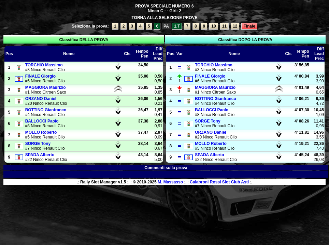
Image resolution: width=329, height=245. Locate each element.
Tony (38, 143)
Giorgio (40, 76)
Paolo (42, 121)
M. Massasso (170, 182)
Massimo (44, 65)
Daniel (40, 98)
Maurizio (45, 87)
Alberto (40, 154)
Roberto (41, 132)
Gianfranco (46, 110)
